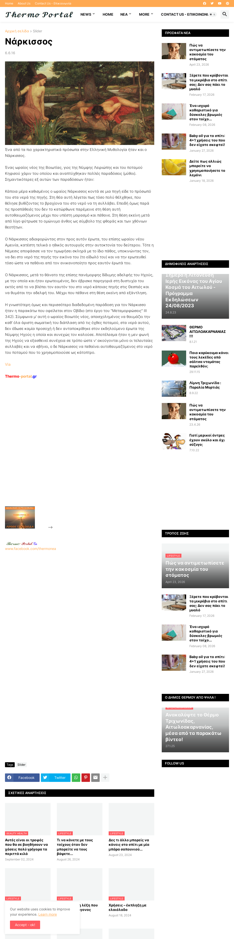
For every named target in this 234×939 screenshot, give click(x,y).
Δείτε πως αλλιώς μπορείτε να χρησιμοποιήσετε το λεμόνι (207, 168)
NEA (124, 14)
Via (7, 364)
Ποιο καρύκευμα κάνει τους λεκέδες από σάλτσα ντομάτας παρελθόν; (209, 359)
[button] (212, 14)
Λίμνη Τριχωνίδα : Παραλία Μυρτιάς (205, 385)
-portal (21, 376)
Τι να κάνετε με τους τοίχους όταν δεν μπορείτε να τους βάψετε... (75, 847)
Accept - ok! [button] (25, 925)
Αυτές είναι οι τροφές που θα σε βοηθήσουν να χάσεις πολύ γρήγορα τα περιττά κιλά (26, 847)
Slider (37, 31)
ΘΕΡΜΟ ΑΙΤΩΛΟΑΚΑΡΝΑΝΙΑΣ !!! (207, 331)
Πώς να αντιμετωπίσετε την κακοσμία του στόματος (207, 52)
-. (21, 543)
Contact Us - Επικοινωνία (53, 3)
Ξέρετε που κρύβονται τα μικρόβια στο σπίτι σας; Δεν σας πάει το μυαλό (208, 82)
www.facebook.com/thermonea (79, 606)
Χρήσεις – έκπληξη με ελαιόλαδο (128, 907)
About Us (24, 3)
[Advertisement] (91, 454)
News (85, 14)
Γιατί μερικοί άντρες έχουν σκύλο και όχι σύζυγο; (207, 439)
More (144, 14)
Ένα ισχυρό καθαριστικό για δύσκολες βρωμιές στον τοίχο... (205, 112)
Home (9, 3)
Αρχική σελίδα (17, 31)
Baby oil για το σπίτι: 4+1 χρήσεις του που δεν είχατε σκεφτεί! (207, 140)
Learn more (47, 914)
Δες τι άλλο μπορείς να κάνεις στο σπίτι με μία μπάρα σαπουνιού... (129, 844)
